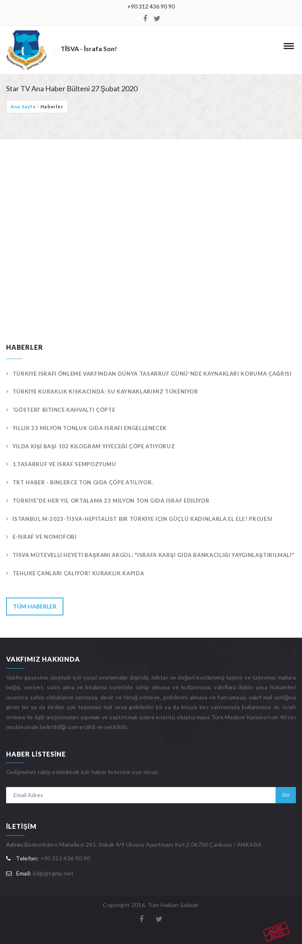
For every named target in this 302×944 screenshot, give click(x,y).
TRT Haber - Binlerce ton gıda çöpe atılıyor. (83, 482)
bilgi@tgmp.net (53, 873)
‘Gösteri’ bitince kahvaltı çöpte (64, 409)
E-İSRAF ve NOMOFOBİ (45, 536)
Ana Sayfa (23, 106)
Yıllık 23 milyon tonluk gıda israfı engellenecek (90, 428)
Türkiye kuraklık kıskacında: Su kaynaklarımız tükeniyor (105, 391)
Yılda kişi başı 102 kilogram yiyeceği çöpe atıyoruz (94, 446)
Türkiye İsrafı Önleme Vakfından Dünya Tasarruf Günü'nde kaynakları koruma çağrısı (152, 373)
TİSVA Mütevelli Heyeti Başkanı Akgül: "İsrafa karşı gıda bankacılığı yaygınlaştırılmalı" (154, 555)
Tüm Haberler (34, 606)
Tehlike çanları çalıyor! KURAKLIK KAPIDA (78, 573)
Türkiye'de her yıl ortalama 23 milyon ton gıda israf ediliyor (111, 500)
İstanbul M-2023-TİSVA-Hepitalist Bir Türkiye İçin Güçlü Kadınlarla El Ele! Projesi (142, 519)
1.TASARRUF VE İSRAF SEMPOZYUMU (64, 464)
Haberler (52, 106)
